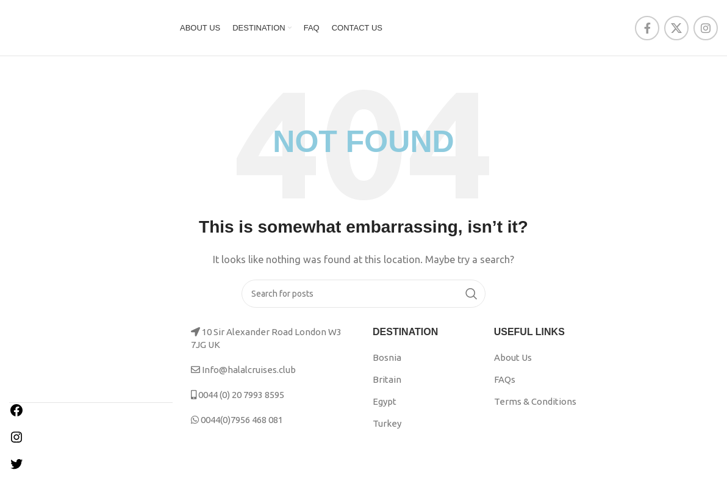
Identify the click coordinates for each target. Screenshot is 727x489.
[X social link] (676, 32)
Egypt (384, 409)
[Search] (363, 302)
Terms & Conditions (535, 409)
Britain (387, 387)
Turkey (387, 431)
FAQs (504, 387)
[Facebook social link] (647, 32)
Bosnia (387, 365)
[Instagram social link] (705, 32)
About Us (513, 365)
